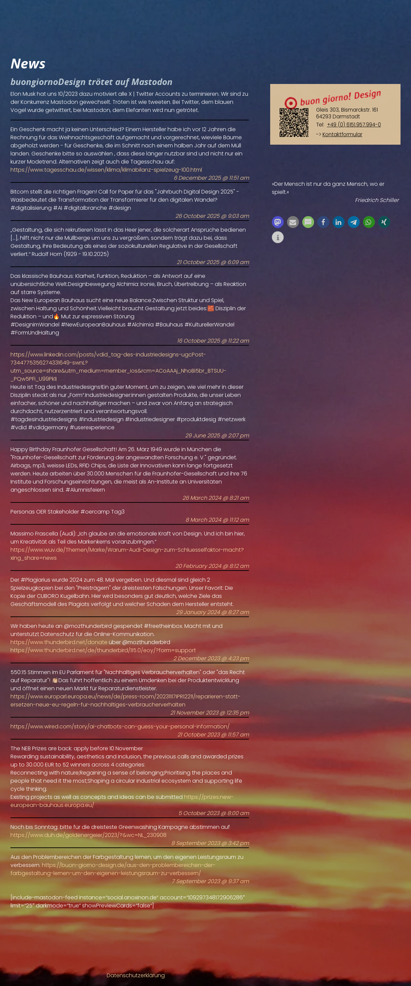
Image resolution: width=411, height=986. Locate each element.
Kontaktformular (342, 134)
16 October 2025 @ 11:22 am (213, 341)
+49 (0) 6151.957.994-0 (354, 124)
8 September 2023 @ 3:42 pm (210, 843)
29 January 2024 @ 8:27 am (212, 612)
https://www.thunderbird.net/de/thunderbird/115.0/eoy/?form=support (103, 650)
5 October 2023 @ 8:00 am (213, 813)
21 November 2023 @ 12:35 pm (209, 713)
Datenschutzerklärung (136, 975)
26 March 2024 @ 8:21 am (215, 498)
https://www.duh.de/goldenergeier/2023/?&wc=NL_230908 (88, 835)
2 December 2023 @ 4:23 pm (211, 658)
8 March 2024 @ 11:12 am (217, 520)
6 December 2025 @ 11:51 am (211, 178)
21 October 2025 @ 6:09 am (213, 262)
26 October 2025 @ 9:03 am (212, 216)
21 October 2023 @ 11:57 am (213, 734)
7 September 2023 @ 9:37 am (210, 881)
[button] (278, 222)
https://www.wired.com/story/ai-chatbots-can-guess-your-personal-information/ (120, 726)
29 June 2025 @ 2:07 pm (217, 435)
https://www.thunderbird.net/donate (58, 642)
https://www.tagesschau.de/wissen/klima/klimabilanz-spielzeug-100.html (106, 170)
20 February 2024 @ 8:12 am (212, 566)
